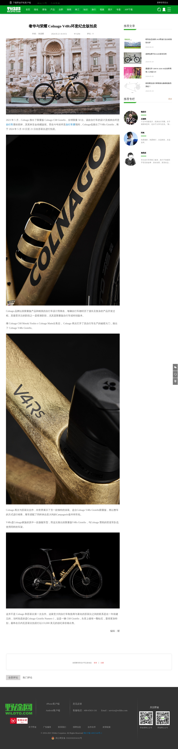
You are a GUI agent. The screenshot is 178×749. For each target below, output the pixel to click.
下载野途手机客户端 (22, 3)
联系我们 (62, 727)
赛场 (44, 9)
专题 (118, 9)
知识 (85, 9)
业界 (61, 9)
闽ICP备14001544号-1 (92, 733)
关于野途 (32, 727)
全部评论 (13, 677)
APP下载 (129, 9)
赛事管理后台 (162, 3)
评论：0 (90, 34)
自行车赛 (70, 124)
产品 (52, 9)
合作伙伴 (92, 727)
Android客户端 (53, 710)
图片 (110, 9)
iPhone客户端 (52, 704)
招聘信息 (77, 727)
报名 (36, 9)
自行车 (9, 124)
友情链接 (107, 727)
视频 (102, 9)
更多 (170, 99)
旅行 (94, 9)
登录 (95, 663)
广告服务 (47, 727)
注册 (102, 663)
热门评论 (27, 677)
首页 (28, 9)
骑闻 (69, 9)
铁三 (77, 9)
